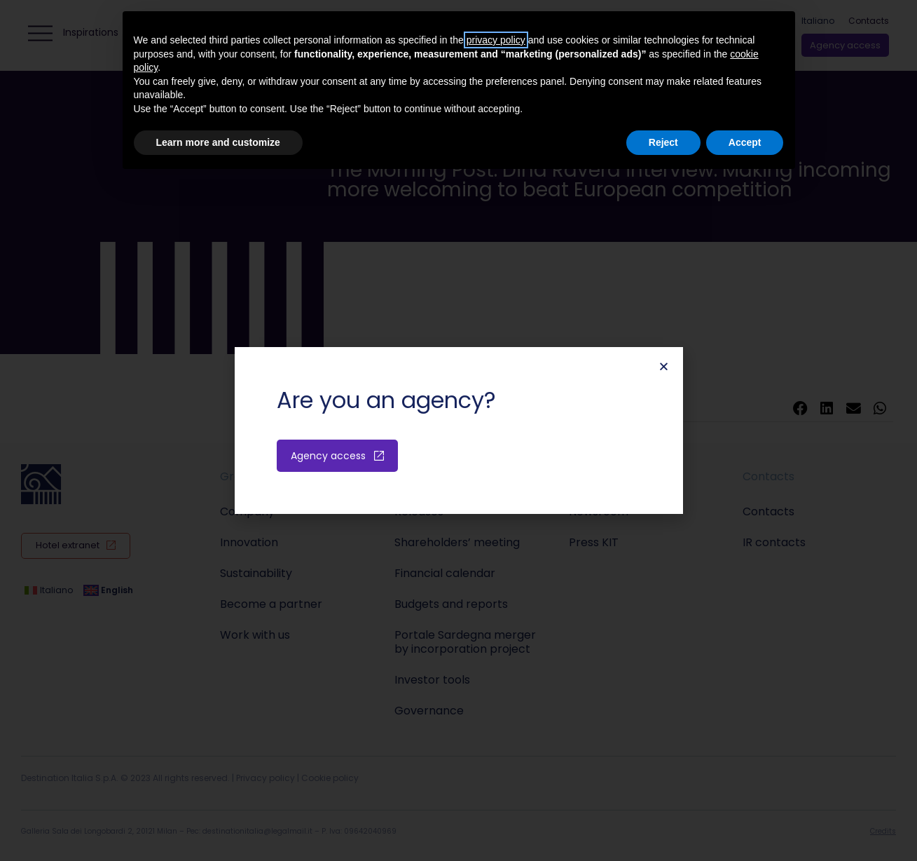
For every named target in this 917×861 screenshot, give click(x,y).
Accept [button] (745, 142)
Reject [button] (663, 142)
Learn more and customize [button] (218, 142)
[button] (664, 366)
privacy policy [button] (496, 40)
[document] (458, 430)
